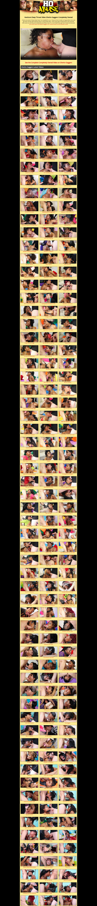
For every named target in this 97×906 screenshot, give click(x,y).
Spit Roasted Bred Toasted (48, 434)
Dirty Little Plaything (48, 238)
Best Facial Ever (29, 421)
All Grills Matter (48, 736)
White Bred (48, 565)
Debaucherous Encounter (48, 225)
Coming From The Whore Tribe (48, 303)
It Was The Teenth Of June (29, 841)
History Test (67, 893)
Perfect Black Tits (48, 683)
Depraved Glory (67, 225)
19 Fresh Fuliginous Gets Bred (67, 487)
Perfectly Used (67, 172)
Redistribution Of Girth (67, 683)
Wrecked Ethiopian (48, 670)
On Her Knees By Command (29, 199)
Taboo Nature (48, 264)
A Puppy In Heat (48, 317)
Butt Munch (29, 395)
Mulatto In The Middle (48, 854)
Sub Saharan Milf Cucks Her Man (67, 552)
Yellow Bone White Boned (29, 133)
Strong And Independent (29, 356)
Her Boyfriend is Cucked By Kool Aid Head (29, 565)
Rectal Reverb (68, 369)
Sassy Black (48, 447)
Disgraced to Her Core (67, 146)
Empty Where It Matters (48, 133)
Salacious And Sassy (48, 644)
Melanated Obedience (67, 644)
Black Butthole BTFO (48, 487)
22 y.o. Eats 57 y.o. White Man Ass (67, 788)
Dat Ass (67, 814)
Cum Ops (29, 94)
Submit (48, 421)
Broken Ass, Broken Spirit (29, 801)
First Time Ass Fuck (29, 683)
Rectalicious (48, 369)
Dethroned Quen (67, 185)
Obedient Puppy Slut (29, 81)
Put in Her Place (67, 133)
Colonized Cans (48, 749)
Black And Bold (67, 264)
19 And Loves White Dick (67, 670)
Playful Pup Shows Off (29, 382)
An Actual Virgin (67, 827)
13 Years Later (67, 736)
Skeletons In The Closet (29, 552)
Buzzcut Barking (67, 382)
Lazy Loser (29, 880)
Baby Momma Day (48, 474)
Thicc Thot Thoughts (48, 775)
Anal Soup (29, 605)
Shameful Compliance (48, 251)
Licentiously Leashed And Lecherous (48, 605)
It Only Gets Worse (67, 539)
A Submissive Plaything (48, 290)
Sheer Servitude (48, 356)
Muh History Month (29, 723)
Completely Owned (67, 199)
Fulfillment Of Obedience (29, 277)
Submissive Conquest (48, 277)
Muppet (48, 461)
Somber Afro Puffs (48, 81)
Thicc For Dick (48, 513)
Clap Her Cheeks (48, 500)
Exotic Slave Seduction (67, 277)
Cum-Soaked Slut (48, 120)
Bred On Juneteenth (67, 447)
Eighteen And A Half (67, 841)
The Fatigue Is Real (48, 146)
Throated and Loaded (29, 107)
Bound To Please (67, 251)
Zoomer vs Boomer (29, 592)
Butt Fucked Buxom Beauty (29, 618)
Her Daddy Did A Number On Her (67, 565)
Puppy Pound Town (67, 290)
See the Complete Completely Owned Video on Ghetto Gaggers (48, 62)
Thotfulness (48, 395)
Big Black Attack (29, 814)
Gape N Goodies (48, 827)
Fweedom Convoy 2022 (67, 709)
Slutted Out (67, 343)
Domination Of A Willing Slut (29, 238)
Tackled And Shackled (29, 749)
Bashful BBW (48, 408)
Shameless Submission (68, 303)
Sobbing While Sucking (67, 762)
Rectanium (29, 762)
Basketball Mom (29, 447)
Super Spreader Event (29, 827)
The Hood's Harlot (48, 94)
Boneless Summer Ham (67, 631)
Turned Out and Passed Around (48, 185)
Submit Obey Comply (48, 696)
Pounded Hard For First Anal (48, 526)
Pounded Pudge (48, 893)
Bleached (29, 775)
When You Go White (29, 854)
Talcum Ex (67, 867)
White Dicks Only (48, 631)
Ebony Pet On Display (67, 579)
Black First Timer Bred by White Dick (29, 474)
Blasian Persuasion (48, 801)
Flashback (48, 592)
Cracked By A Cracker (29, 631)
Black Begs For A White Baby (29, 461)
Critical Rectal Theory (67, 775)
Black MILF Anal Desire (48, 330)
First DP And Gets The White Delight (29, 408)
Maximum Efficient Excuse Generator (29, 867)
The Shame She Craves (29, 159)
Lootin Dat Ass (67, 94)
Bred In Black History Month (67, 356)
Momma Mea (29, 788)
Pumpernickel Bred (29, 369)
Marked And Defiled (48, 199)
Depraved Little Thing (67, 159)
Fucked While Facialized (29, 434)
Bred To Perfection (29, 513)
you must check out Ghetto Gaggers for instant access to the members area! (48, 24)
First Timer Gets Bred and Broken (29, 500)
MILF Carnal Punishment (29, 303)
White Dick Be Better (29, 709)
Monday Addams (48, 107)
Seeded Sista (29, 526)
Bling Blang (67, 749)
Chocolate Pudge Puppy (67, 330)
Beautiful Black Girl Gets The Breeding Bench (67, 395)
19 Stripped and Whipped (67, 474)
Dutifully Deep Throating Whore (29, 330)
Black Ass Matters (68, 880)
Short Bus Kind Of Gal (67, 801)
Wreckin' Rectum (29, 264)
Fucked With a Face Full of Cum (67, 434)
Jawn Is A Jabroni (29, 736)
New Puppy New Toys (48, 382)
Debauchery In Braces (29, 290)
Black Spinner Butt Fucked (67, 526)
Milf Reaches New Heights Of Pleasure (29, 317)
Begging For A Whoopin (29, 539)
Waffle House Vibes (67, 461)
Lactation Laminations (48, 762)
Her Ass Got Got (48, 880)
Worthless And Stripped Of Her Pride (48, 159)
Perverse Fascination (29, 212)
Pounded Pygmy (29, 670)
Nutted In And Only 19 (67, 513)
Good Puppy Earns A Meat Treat (67, 605)
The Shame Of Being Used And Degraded (29, 251)
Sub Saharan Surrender (68, 618)
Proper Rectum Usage (29, 343)
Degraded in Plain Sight (29, 146)
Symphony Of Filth (29, 172)
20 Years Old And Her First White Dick (29, 579)
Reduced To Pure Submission (67, 212)
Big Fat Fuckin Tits (68, 408)
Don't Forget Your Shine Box (48, 579)
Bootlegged (67, 723)
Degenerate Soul (67, 238)
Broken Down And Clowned (68, 696)
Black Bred (48, 539)
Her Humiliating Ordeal (48, 172)
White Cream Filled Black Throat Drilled (67, 421)
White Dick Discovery (48, 814)
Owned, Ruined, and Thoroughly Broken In (48, 212)
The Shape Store (67, 81)
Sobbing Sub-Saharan (48, 709)
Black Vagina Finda (68, 317)
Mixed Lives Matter (48, 867)
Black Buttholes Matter (68, 500)
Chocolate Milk (29, 657)
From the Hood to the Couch (67, 120)
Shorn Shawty (29, 696)
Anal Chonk (29, 644)
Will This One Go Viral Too (48, 343)
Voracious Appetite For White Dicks (29, 225)
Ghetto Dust (67, 854)
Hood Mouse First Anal (48, 657)
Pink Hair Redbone (29, 487)
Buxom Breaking (48, 841)
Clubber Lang (48, 552)
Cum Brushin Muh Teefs (48, 723)
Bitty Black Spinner (48, 788)
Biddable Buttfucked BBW (67, 592)
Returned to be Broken (29, 120)
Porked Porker (67, 657)
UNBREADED (48, 618)
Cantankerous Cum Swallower (29, 893)
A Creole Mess (29, 185)
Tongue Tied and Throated (67, 107)
